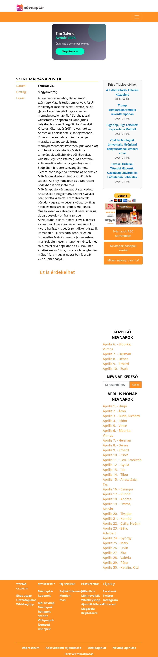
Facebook (110, 591)
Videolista (88, 591)
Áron (122, 411)
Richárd (134, 416)
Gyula (124, 465)
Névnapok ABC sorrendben (123, 233)
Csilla (124, 523)
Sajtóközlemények (73, 591)
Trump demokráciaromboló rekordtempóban (122, 110)
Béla (123, 528)
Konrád (125, 518)
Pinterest (109, 604)
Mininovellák (90, 596)
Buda (123, 416)
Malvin (108, 509)
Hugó (123, 406)
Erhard (124, 364)
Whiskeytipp (25, 604)
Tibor (124, 474)
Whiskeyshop (90, 600)
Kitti (136, 567)
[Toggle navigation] (137, 16)
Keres (135, 385)
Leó (123, 460)
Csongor (126, 489)
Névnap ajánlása (124, 648)
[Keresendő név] (116, 384)
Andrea (125, 499)
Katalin (125, 567)
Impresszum (31, 648)
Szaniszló (135, 460)
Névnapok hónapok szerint (123, 248)
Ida (122, 469)
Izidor (123, 421)
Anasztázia (128, 479)
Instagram (110, 600)
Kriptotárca (89, 613)
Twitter (108, 596)
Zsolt (124, 368)
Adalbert (109, 533)
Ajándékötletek (92, 604)
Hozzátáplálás (26, 600)
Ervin (124, 548)
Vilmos (108, 349)
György (125, 538)
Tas (105, 484)
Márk (124, 543)
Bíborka (124, 344)
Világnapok (46, 620)
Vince (123, 425)
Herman (125, 354)
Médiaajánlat (96, 648)
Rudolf (125, 494)
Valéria (125, 557)
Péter (124, 562)
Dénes (123, 359)
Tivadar (126, 513)
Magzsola (88, 609)
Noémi (135, 523)
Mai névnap (46, 603)
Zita (123, 553)
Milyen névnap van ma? (123, 260)
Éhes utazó (24, 596)
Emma (125, 504)
